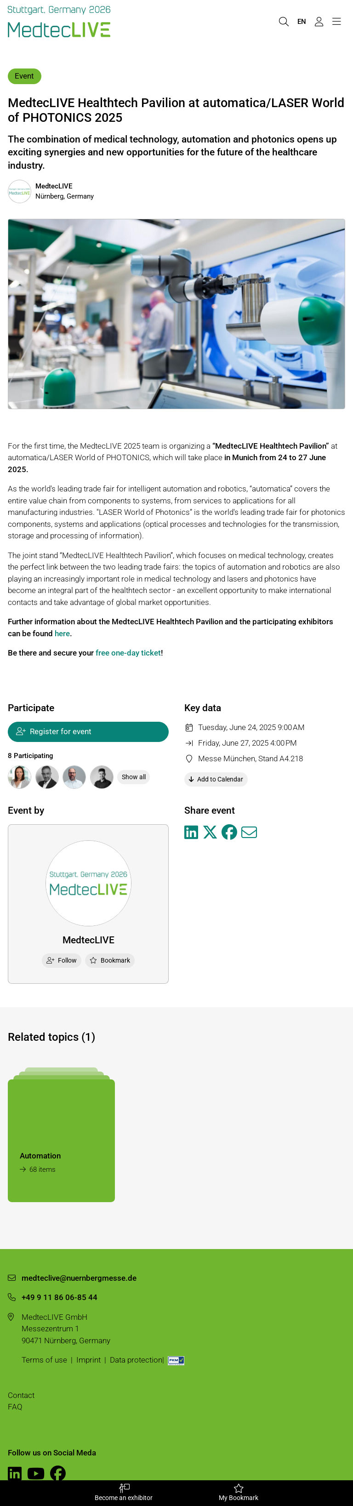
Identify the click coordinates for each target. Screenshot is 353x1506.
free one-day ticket (128, 652)
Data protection (136, 1359)
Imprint (88, 1359)
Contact (21, 1395)
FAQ (15, 1406)
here (62, 633)
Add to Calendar (216, 779)
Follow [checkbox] (61, 960)
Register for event (53, 731)
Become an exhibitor (124, 1492)
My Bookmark (238, 1492)
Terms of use (44, 1359)
